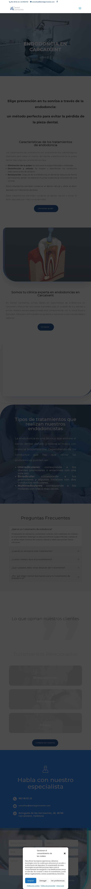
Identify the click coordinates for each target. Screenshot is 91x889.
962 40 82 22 (15, 2)
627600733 (24, 2)
